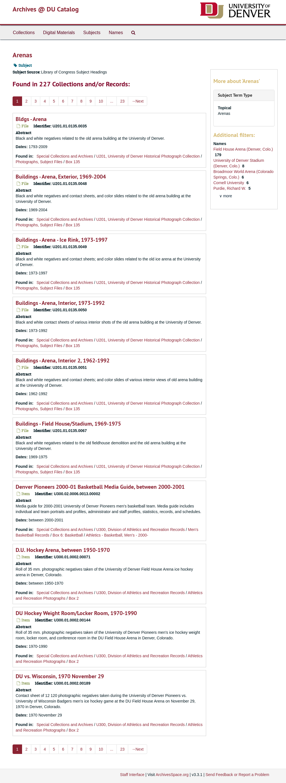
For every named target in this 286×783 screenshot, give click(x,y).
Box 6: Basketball (68, 535)
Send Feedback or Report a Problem (237, 774)
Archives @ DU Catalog (46, 9)
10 (101, 101)
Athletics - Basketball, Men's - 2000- (117, 535)
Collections (24, 32)
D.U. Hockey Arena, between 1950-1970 (63, 550)
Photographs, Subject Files (39, 162)
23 (122, 101)
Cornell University (229, 183)
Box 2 (74, 598)
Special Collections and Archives (65, 156)
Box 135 (73, 162)
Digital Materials (59, 32)
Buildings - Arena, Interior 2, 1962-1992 (62, 360)
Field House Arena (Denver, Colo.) (243, 149)
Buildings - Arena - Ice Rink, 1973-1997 (62, 239)
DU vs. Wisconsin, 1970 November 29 (60, 676)
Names (116, 32)
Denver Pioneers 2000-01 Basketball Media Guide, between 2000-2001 (100, 486)
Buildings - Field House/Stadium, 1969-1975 (68, 423)
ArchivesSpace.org (172, 774)
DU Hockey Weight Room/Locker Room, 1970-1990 (76, 613)
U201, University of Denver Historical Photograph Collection (148, 156)
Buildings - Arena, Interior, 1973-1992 (60, 303)
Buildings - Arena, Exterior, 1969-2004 (61, 176)
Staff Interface (132, 774)
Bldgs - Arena (31, 119)
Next (138, 101)
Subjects (91, 32)
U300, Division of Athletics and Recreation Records (140, 529)
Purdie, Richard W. (230, 188)
